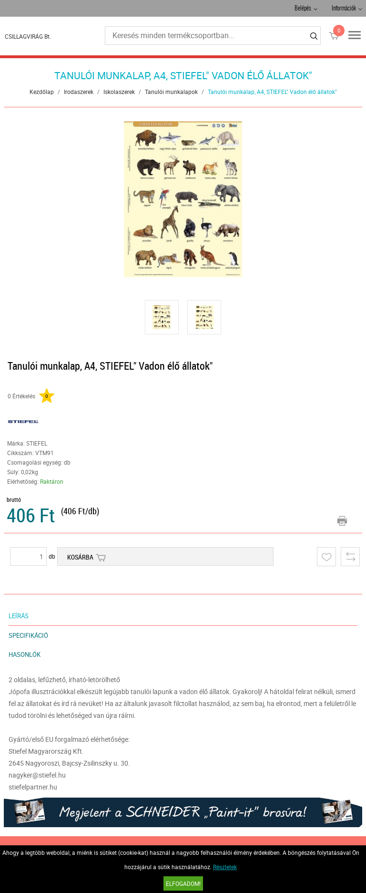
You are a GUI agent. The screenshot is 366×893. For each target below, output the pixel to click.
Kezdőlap (42, 91)
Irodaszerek (78, 91)
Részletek (225, 867)
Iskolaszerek (119, 91)
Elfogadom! (183, 883)
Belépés (303, 9)
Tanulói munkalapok (171, 91)
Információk (344, 9)
